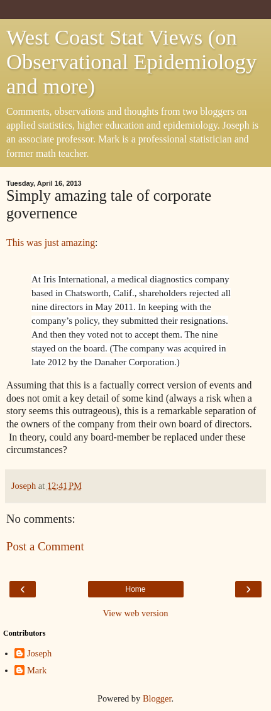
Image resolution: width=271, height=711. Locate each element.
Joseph (39, 653)
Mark (37, 670)
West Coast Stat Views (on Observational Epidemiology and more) (131, 61)
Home (135, 589)
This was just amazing (50, 242)
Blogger (157, 698)
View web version (136, 613)
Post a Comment (45, 546)
